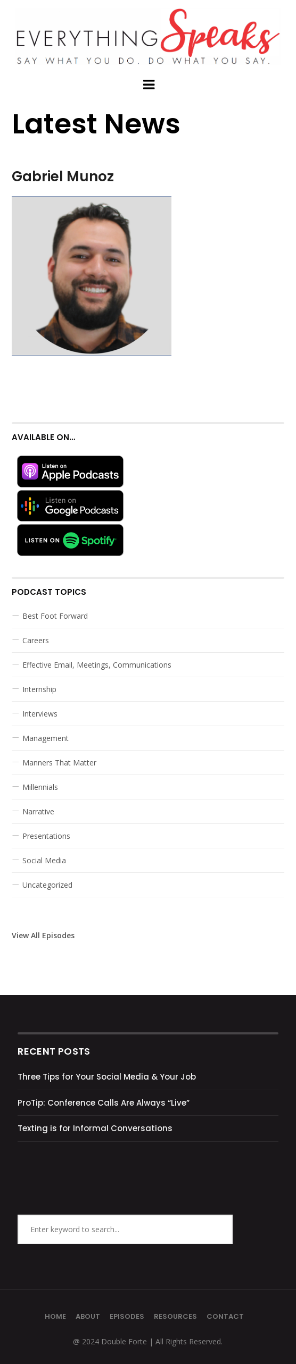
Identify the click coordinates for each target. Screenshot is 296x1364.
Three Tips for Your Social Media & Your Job (107, 1076)
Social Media (44, 860)
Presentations (46, 836)
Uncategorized (47, 885)
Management (45, 738)
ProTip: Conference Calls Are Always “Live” (104, 1102)
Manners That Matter (59, 762)
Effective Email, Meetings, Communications (96, 665)
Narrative (38, 811)
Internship (39, 689)
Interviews (39, 714)
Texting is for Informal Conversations (95, 1128)
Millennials (40, 787)
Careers (35, 640)
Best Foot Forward (55, 616)
